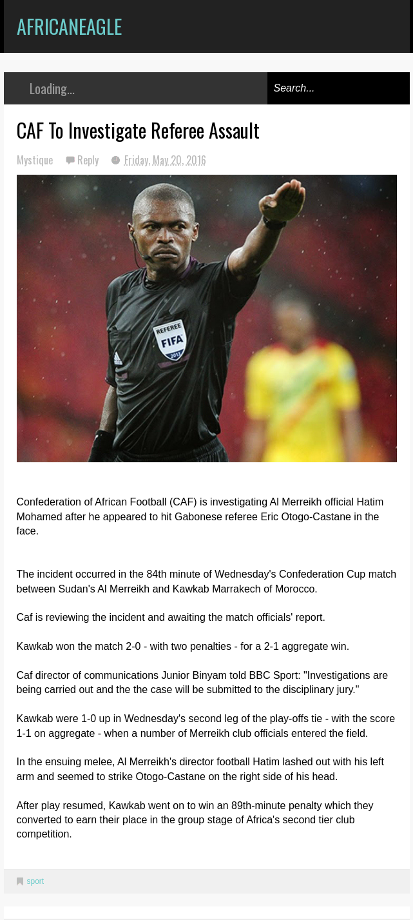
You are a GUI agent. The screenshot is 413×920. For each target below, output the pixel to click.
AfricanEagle (69, 26)
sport (35, 881)
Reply (89, 160)
